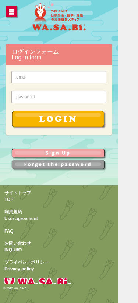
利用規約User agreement (21, 215)
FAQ (9, 231)
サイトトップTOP (17, 196)
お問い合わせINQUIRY (17, 246)
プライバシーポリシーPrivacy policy (26, 265)
